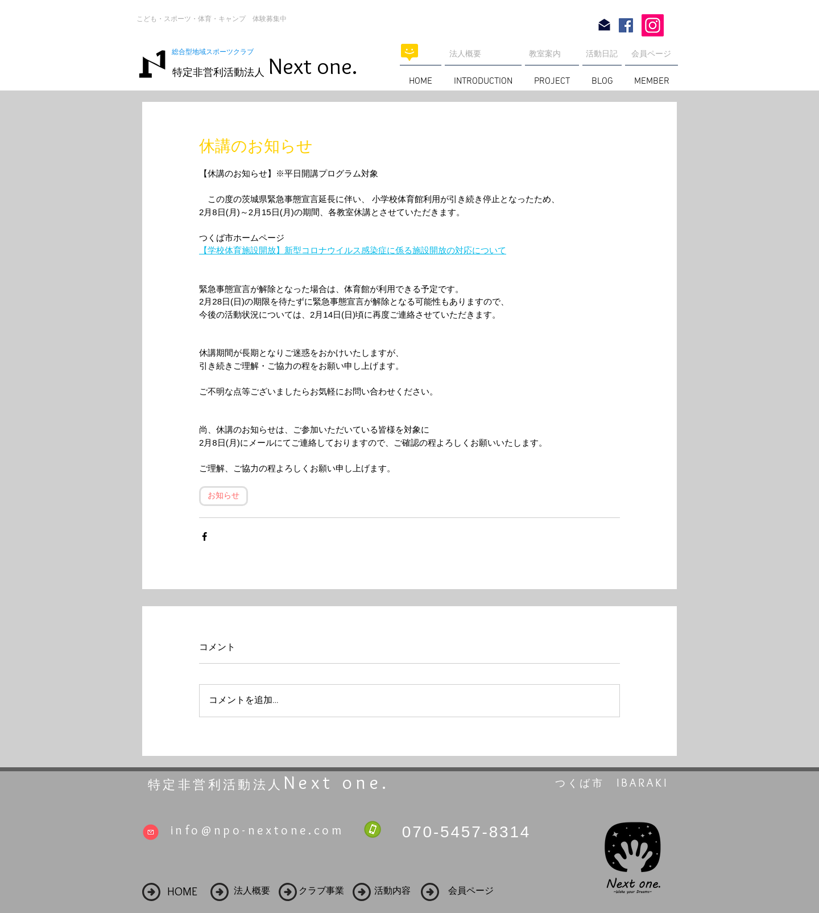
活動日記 (602, 53)
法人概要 (465, 53)
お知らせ (223, 496)
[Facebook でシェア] (204, 536)
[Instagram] (653, 25)
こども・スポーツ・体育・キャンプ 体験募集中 (211, 19)
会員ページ (651, 53)
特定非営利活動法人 (218, 72)
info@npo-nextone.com (257, 830)
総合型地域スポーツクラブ (216, 52)
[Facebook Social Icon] (626, 25)
